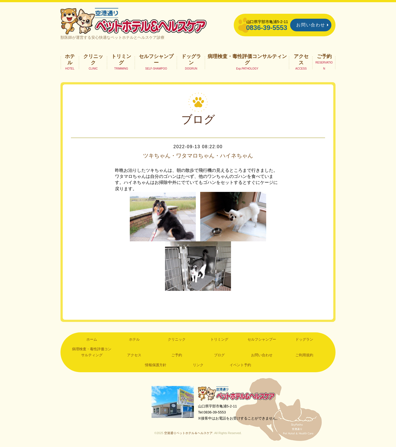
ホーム (91, 339)
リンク (198, 365)
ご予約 (324, 56)
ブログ (219, 355)
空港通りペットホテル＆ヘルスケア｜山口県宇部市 (134, 20)
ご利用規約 (304, 355)
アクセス (301, 59)
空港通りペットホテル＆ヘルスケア (236, 393)
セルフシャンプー (156, 59)
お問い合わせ (310, 25)
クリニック (93, 59)
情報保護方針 (155, 365)
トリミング (121, 59)
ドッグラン (191, 59)
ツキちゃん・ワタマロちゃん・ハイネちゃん (198, 156)
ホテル (70, 59)
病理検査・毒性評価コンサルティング (247, 59)
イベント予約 (240, 365)
